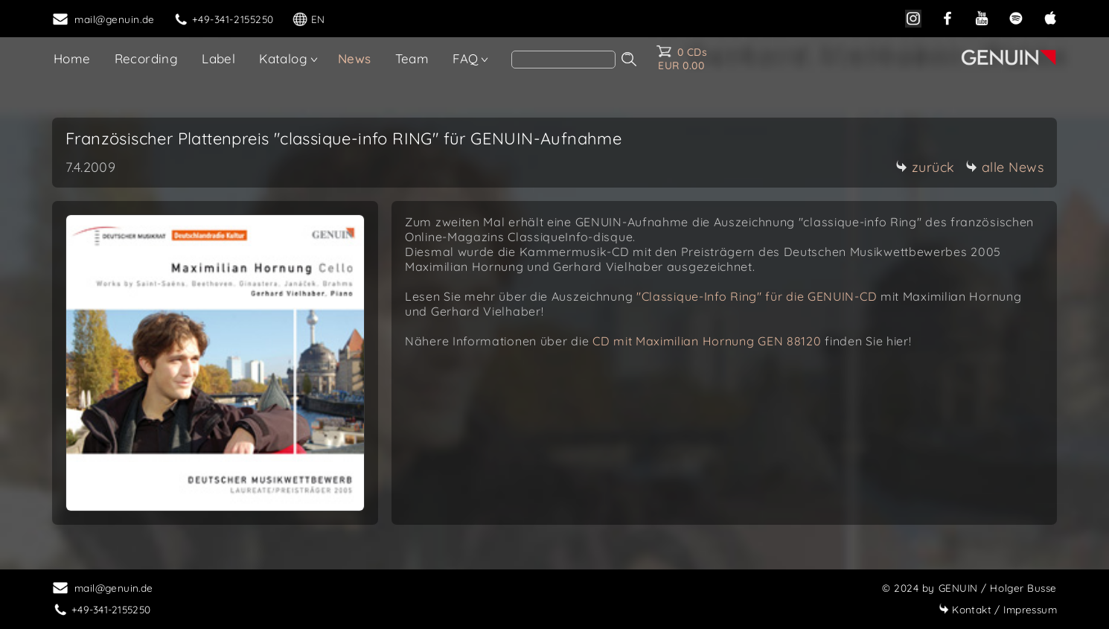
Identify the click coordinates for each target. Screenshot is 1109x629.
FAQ (465, 58)
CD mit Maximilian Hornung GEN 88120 (708, 340)
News (354, 58)
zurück (925, 167)
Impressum (998, 609)
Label (218, 58)
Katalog (283, 58)
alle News (1004, 167)
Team (412, 58)
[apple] (1050, 16)
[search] (563, 59)
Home (72, 58)
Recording (147, 58)
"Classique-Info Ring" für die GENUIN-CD (756, 296)
